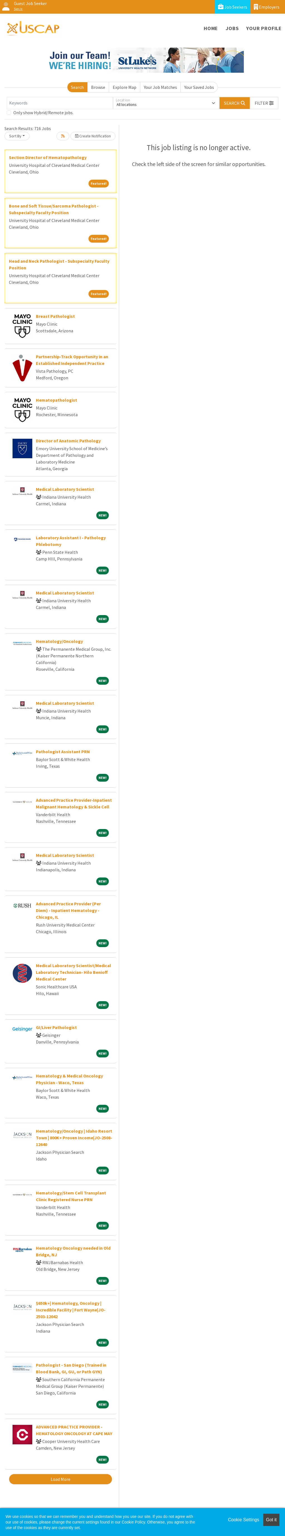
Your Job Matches (160, 87)
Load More (60, 1479)
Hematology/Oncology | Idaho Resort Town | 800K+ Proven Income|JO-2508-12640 (74, 1137)
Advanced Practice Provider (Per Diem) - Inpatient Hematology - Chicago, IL (68, 910)
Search (77, 87)
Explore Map (124, 87)
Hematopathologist (56, 400)
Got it (271, 1519)
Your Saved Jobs (199, 87)
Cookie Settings (243, 1519)
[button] (264, 103)
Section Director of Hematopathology (48, 157)
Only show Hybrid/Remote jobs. (43, 112)
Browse (98, 87)
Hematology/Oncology (59, 641)
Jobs (232, 28)
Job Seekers (232, 6)
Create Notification (93, 135)
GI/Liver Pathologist (56, 1027)
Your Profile (264, 28)
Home (211, 28)
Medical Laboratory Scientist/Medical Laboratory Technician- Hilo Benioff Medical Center (73, 972)
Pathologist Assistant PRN (63, 751)
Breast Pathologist (55, 316)
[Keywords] (60, 103)
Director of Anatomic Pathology (68, 440)
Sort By (15, 135)
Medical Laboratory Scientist (65, 489)
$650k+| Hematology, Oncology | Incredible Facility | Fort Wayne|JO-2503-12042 (70, 1309)
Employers (266, 6)
